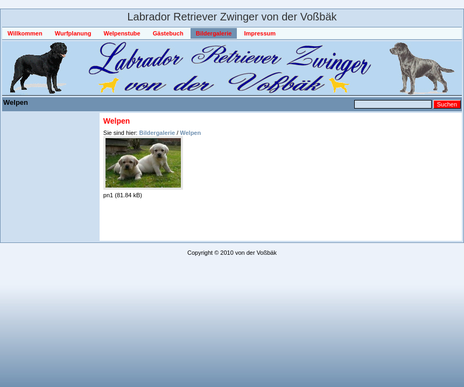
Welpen (190, 133)
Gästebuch (168, 33)
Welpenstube (121, 33)
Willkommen (25, 33)
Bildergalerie (214, 33)
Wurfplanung (73, 33)
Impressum (260, 33)
